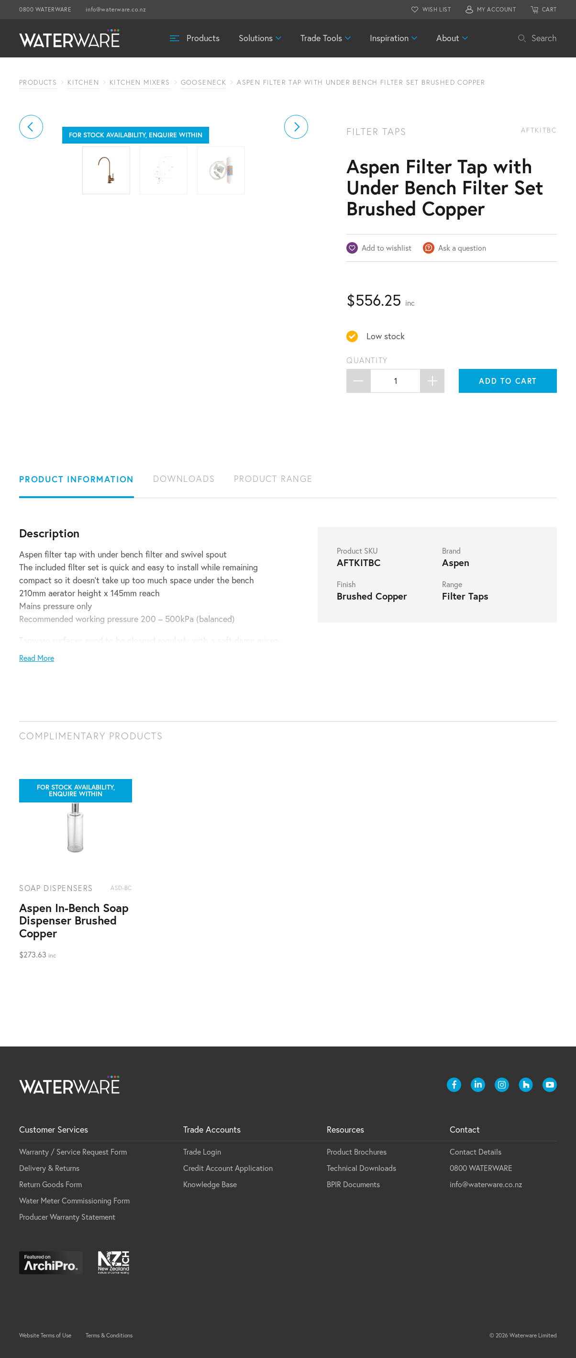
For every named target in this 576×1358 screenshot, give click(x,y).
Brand (451, 551)
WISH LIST (436, 9)
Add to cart (508, 381)
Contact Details (475, 1152)
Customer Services (53, 1129)
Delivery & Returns (49, 1168)
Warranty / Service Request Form (73, 1152)
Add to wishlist (386, 248)
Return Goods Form (50, 1184)
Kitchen (83, 82)
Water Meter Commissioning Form (74, 1200)
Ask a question (462, 248)
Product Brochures (357, 1152)
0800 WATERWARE (45, 9)
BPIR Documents (353, 1184)
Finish (346, 584)
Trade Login (202, 1152)
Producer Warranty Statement (67, 1217)
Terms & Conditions (109, 1335)
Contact (465, 1129)
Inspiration (389, 38)
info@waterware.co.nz (116, 9)
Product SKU (357, 551)
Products (203, 38)
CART (549, 9)
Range (452, 584)
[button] (31, 203)
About (447, 38)
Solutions (256, 38)
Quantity (367, 360)
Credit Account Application (228, 1168)
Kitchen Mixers (140, 82)
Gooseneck (204, 82)
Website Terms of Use (45, 1335)
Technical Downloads (361, 1168)
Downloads (184, 478)
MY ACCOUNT (496, 9)
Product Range (273, 478)
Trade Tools (321, 38)
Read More (36, 658)
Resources (345, 1129)
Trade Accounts (212, 1129)
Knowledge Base (210, 1184)
